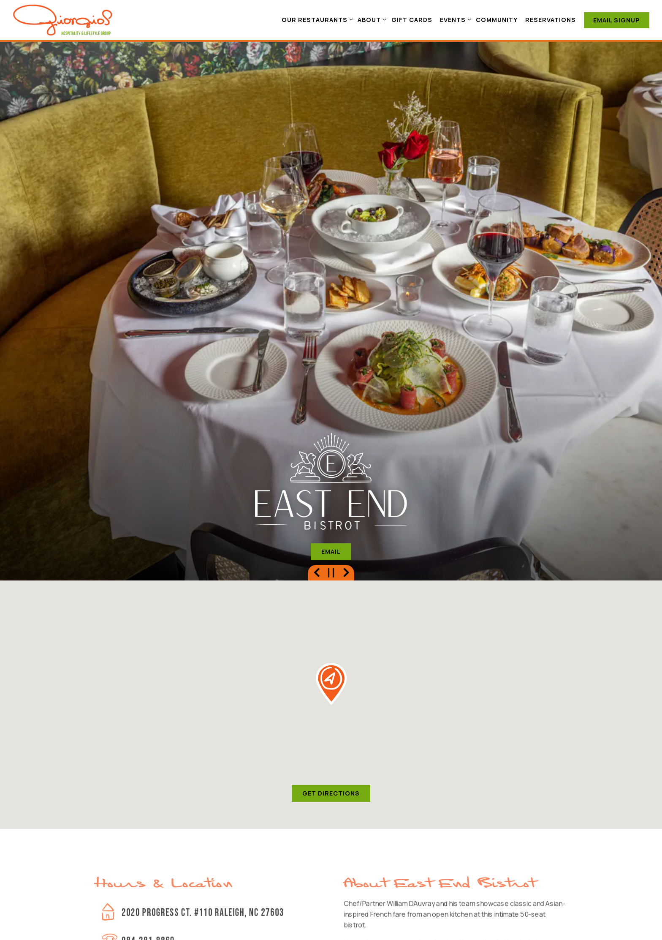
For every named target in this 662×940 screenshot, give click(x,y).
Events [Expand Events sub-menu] (454, 19)
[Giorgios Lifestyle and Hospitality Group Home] (63, 19)
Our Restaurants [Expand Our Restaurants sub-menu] (315, 19)
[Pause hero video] (331, 469)
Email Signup (616, 20)
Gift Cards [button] (411, 20)
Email (331, 448)
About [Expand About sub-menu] (370, 19)
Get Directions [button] (331, 690)
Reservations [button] (550, 20)
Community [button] (497, 20)
